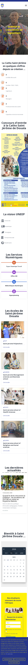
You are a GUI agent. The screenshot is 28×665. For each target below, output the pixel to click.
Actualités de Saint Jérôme (14, 629)
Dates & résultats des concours (12, 634)
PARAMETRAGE (8, 659)
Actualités (5, 510)
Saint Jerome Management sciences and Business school (13, 377)
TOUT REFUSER (14, 662)
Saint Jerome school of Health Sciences (11, 411)
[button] (3, 549)
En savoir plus (9, 654)
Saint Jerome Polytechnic (12, 344)
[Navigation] (26, 5)
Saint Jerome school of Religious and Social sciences (11, 445)
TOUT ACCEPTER (19, 659)
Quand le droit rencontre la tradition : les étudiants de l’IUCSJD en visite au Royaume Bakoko (14, 498)
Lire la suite (6, 347)
